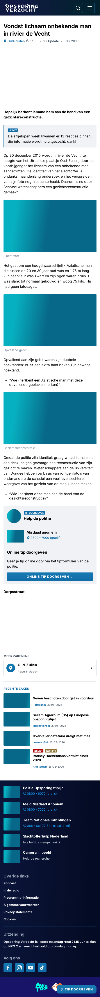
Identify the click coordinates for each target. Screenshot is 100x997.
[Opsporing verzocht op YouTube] (30, 967)
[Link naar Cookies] (50, 919)
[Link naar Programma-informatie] (50, 897)
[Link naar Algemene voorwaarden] (50, 905)
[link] (50, 668)
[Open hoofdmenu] (90, 8)
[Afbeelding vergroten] (93, 203)
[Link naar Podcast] (50, 883)
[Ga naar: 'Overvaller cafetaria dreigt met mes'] (50, 738)
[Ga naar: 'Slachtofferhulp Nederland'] (50, 840)
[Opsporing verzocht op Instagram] (19, 967)
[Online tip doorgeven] (50, 576)
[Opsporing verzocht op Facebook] (8, 967)
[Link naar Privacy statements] (50, 912)
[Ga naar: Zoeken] (78, 8)
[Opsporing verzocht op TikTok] (42, 967)
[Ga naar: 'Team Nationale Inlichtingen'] (50, 824)
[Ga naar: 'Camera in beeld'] (50, 856)
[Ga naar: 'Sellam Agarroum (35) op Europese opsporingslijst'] (50, 719)
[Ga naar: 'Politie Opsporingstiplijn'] (50, 792)
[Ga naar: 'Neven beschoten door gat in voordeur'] (50, 700)
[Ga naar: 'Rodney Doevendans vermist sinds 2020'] (50, 758)
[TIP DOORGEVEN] (76, 989)
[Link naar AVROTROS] (42, 987)
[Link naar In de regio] (50, 890)
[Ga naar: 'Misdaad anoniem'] (50, 536)
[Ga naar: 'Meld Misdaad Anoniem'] (50, 808)
